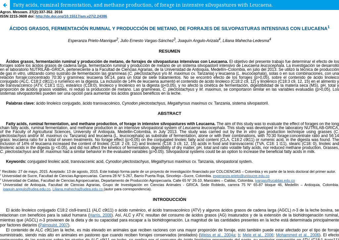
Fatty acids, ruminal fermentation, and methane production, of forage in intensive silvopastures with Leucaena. (143, 5)
